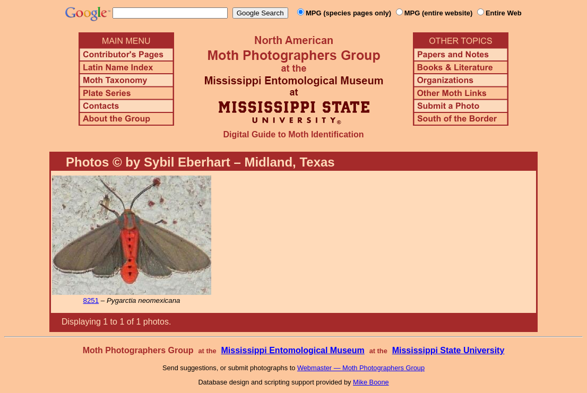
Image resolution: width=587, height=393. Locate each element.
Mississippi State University (448, 350)
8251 (91, 300)
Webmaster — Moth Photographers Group (361, 368)
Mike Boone (371, 382)
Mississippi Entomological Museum (292, 350)
